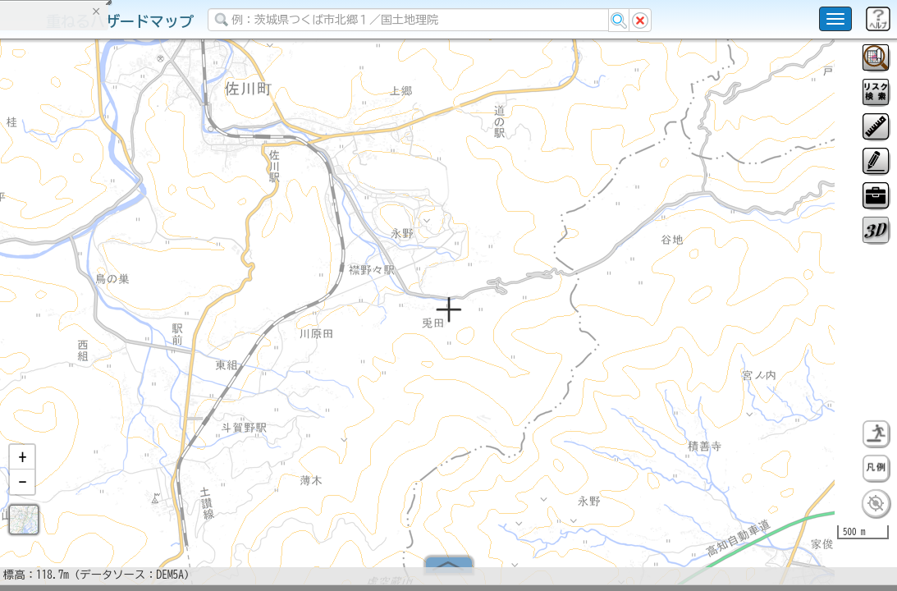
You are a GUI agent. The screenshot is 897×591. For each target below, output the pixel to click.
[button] (22, 463)
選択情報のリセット (173, 323)
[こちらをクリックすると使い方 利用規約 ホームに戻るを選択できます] (835, 19)
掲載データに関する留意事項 (90, 279)
